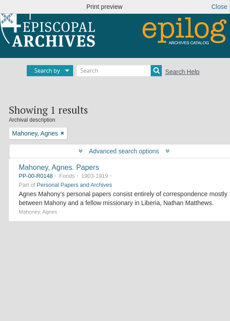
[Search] (119, 70)
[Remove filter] (62, 133)
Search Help (182, 71)
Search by (47, 70)
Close (219, 6)
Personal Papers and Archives (74, 185)
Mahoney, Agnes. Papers (59, 167)
